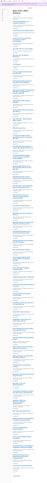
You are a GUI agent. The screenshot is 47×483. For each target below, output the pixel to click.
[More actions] (33, 8)
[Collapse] (10, 7)
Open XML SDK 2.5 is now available (23, 48)
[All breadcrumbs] (13, 8)
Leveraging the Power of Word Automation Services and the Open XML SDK (22, 137)
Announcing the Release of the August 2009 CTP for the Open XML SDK (21, 259)
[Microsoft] (1, 1)
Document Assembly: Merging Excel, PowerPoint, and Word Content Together (21, 157)
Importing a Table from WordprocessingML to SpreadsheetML (19, 402)
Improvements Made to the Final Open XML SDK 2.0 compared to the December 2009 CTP (23, 91)
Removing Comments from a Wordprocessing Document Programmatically (21, 456)
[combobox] (6, 9)
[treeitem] (6, 11)
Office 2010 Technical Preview (21, 312)
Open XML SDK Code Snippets (21, 249)
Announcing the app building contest (23, 30)
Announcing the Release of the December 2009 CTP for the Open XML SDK (22, 167)
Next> (13, 472)
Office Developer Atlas (19, 128)
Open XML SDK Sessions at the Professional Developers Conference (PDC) (21, 196)
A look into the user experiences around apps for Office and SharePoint (22, 39)
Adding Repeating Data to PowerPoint (23, 277)
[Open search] (43, 1)
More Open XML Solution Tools (21, 411)
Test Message (16, 64)
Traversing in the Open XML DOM (22, 465)
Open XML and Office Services (21, 205)
